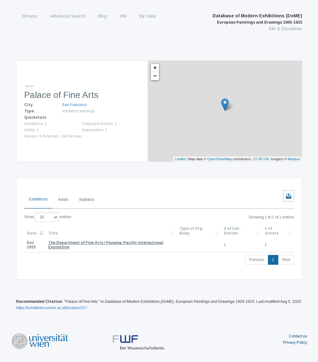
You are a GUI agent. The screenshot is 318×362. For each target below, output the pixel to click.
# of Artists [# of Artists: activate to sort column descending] (272, 230)
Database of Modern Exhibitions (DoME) (257, 19)
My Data (147, 16)
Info (123, 16)
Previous (256, 259)
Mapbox (294, 159)
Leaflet (180, 159)
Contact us (298, 336)
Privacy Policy (295, 342)
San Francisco (74, 105)
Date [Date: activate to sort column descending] (31, 233)
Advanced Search (67, 16)
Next (286, 259)
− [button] (155, 76)
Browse (29, 16)
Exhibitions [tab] (38, 199)
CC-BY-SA (261, 159)
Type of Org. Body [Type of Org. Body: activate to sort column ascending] (191, 230)
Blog (102, 16)
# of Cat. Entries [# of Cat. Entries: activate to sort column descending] (232, 230)
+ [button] (155, 68)
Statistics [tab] (86, 199)
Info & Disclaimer (285, 28)
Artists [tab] (63, 199)
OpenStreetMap (219, 159)
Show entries (47, 217)
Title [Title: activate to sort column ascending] (53, 233)
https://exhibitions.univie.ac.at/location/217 (52, 308)
